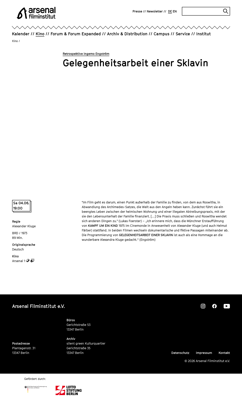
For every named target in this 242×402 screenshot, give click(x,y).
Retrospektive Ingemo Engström (86, 54)
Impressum (204, 353)
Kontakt (224, 353)
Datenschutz (180, 353)
